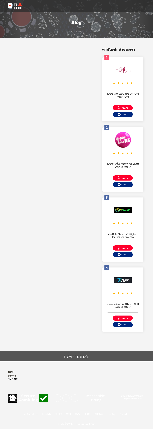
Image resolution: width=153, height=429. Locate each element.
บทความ (12, 375)
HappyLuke (46, 414)
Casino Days (125, 414)
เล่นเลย (123, 108)
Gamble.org (133, 396)
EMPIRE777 (98, 414)
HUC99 (87, 414)
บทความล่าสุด (76, 356)
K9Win (77, 414)
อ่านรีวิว (123, 114)
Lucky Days (111, 414)
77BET (68, 414)
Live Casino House (30, 414)
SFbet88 (58, 414)
